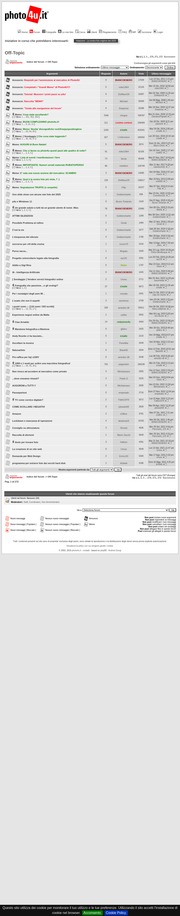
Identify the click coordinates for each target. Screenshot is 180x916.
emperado (124, 392)
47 (34, 139)
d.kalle (123, 130)
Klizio (124, 265)
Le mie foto (65, 32)
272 (161, 57)
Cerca (80, 32)
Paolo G (124, 378)
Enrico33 (123, 456)
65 (34, 131)
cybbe (124, 315)
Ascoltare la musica (23, 343)
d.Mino (123, 414)
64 (30, 131)
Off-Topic (15, 52)
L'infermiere (124, 137)
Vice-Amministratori (50, 502)
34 (27, 366)
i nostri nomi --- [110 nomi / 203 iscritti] (33, 306)
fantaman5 (123, 421)
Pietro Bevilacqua (159, 252)
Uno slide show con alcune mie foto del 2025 (36, 194)
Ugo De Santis (159, 295)
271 (156, 57)
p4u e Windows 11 (22, 201)
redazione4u (123, 322)
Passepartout (19, 392)
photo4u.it (76, 550)
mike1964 (124, 87)
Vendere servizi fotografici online (45, 279)
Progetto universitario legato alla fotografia (35, 258)
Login (158, 32)
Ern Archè (159, 316)
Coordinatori (34, 502)
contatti (86, 550)
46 (30, 139)
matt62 (159, 152)
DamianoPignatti (159, 116)
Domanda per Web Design (26, 456)
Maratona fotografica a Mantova (32, 329)
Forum (35, 32)
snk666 (159, 181)
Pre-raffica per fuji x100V (25, 357)
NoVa (123, 159)
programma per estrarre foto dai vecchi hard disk (39, 463)
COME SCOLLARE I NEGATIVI (28, 406)
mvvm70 (123, 244)
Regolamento (107, 32)
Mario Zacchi (123, 435)
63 (27, 131)
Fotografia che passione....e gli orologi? (36, 285)
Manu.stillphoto (159, 309)
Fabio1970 (123, 399)
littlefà (159, 210)
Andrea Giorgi (114, 550)
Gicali (124, 223)
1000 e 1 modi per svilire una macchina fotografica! (42, 363)
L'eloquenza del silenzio (25, 237)
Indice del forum (35, 62)
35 (30, 366)
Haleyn (123, 442)
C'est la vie (18, 230)
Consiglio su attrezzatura (25, 428)
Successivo (169, 57)
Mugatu (124, 251)
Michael (124, 101)
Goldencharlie (124, 194)
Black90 (124, 350)
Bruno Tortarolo (123, 201)
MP (132, 32)
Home (23, 32)
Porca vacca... (19, 251)
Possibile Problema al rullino (27, 223)
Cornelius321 (159, 195)
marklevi (123, 166)
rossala (123, 293)
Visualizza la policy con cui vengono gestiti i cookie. (90, 546)
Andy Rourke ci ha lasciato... (27, 336)
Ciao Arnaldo (22, 322)
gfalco (124, 329)
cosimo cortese (123, 122)
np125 (123, 258)
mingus (123, 115)
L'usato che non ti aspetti (26, 300)
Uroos (124, 279)
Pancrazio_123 (159, 429)
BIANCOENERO (123, 80)
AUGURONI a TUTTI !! (24, 385)
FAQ (122, 32)
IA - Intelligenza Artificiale (26, 272)
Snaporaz (124, 108)
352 (32, 117)
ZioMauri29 (123, 94)
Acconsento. (92, 913)
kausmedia (159, 280)
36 (34, 366)
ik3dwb (123, 463)
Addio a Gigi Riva (21, 265)
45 (27, 139)
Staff (26, 502)
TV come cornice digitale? (29, 400)
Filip (124, 187)
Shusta (123, 428)
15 (27, 309)
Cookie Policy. (116, 913)
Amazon (16, 414)
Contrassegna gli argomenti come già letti (154, 63)
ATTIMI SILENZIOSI (22, 216)
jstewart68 (124, 406)
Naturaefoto (18, 350)
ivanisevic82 (159, 167)
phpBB (103, 550)
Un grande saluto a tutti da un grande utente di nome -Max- (47, 207)
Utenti (92, 32)
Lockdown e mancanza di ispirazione (32, 421)
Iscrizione (144, 32)
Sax (159, 344)
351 (27, 117)
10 (29, 124)
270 (151, 57)
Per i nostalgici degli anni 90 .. (28, 293)
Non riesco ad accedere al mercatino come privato (39, 371)
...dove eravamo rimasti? (25, 378)
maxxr (159, 174)
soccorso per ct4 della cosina (28, 244)
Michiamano (124, 371)
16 (30, 309)
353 (36, 117)
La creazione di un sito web (27, 449)
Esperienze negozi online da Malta (30, 315)
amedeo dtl (123, 308)
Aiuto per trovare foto (26, 442)
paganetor (124, 364)
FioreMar (123, 343)
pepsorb (159, 124)
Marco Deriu (159, 145)
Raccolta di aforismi (23, 435)
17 (34, 309)
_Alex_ (159, 245)
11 (32, 124)
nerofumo (123, 300)
